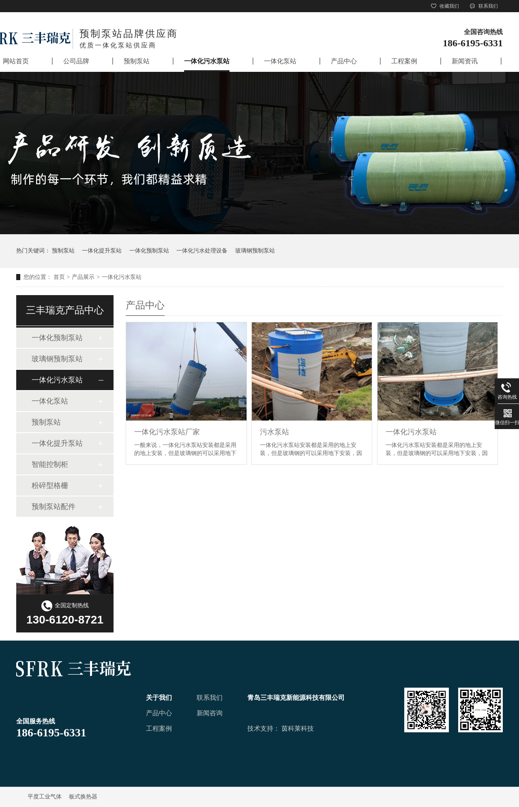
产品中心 (159, 713)
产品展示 (83, 277)
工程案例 (159, 728)
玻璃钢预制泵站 (255, 251)
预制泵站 (63, 251)
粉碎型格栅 (50, 485)
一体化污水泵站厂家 (167, 432)
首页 (59, 277)
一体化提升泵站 (102, 251)
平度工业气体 (45, 797)
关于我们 (159, 697)
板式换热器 (83, 797)
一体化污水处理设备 (201, 251)
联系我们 (483, 5)
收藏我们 (444, 5)
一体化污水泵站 (122, 277)
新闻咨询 (210, 713)
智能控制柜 (50, 464)
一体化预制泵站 (149, 251)
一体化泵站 (50, 401)
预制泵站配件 (53, 507)
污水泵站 (274, 432)
